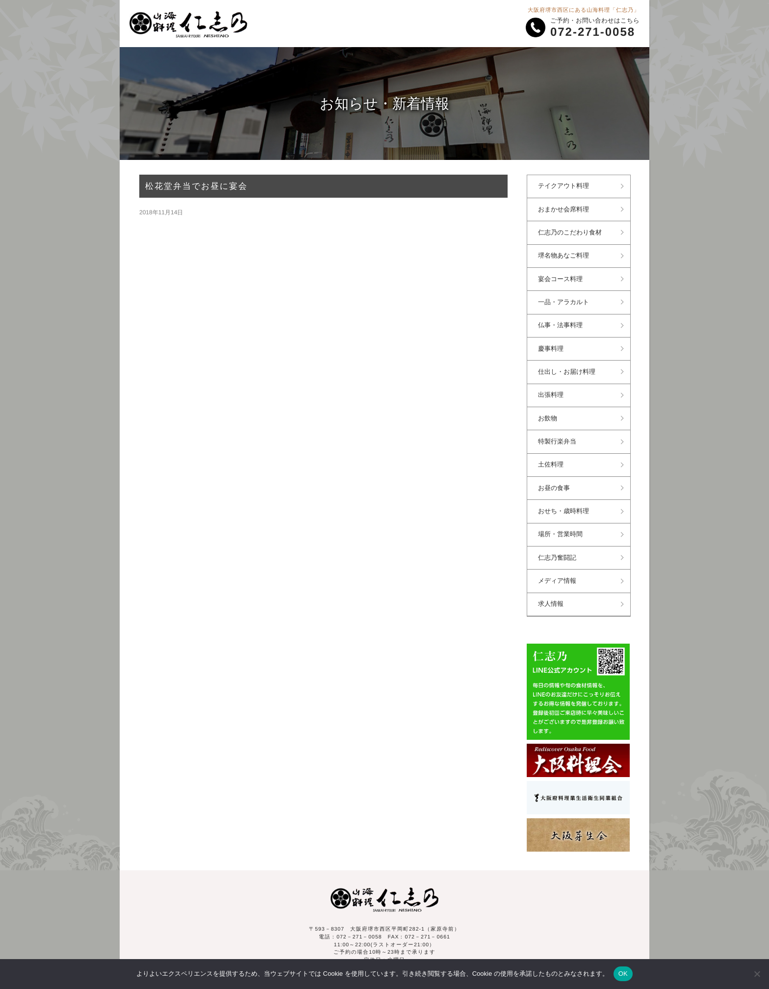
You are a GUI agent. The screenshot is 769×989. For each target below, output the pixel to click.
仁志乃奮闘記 (558, 547)
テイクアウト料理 (564, 185)
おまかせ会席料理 (564, 208)
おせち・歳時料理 (564, 501)
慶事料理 (552, 343)
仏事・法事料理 (561, 321)
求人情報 (552, 592)
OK (623, 973)
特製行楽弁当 (558, 434)
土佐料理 (552, 456)
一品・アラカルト (564, 298)
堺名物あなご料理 (564, 253)
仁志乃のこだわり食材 (571, 231)
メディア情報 (558, 569)
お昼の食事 (555, 479)
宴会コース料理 (561, 276)
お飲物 (549, 411)
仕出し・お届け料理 (568, 366)
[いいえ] (757, 974)
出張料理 (552, 389)
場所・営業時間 (561, 524)
